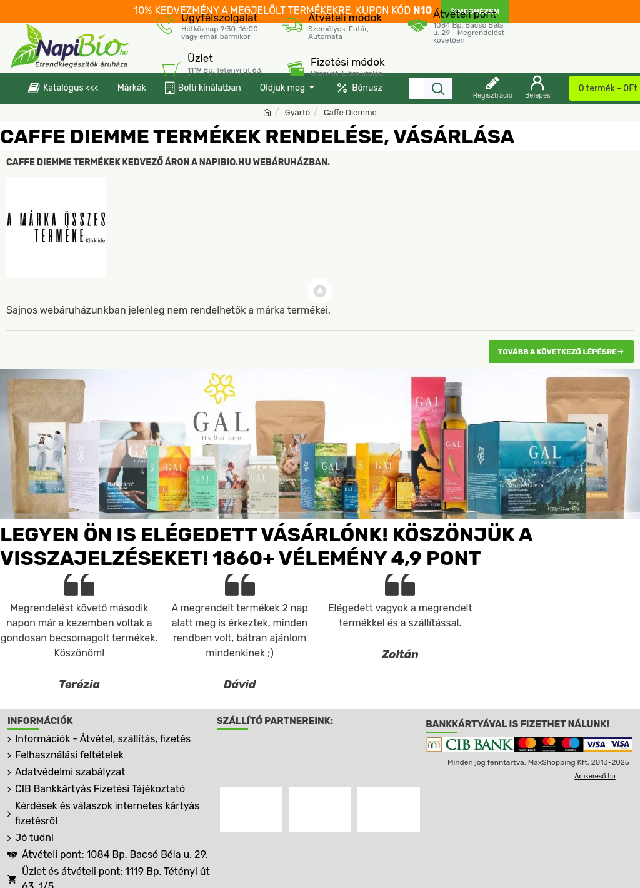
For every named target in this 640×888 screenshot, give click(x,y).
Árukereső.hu (594, 776)
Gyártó (297, 112)
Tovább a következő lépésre (557, 351)
